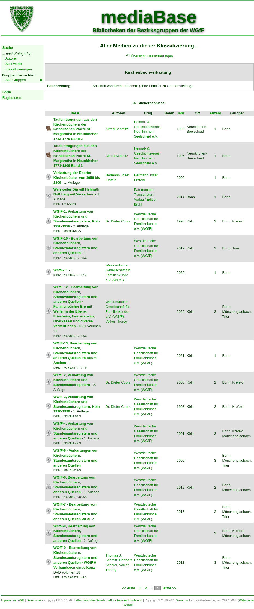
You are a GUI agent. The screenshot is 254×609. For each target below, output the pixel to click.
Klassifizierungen (18, 69)
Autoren (11, 58)
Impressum (8, 600)
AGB (21, 600)
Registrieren (11, 98)
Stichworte (13, 64)
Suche (7, 48)
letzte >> (169, 588)
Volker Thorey (116, 321)
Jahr (180, 113)
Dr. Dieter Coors (118, 221)
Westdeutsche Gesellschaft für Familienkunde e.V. (109, 600)
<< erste (128, 588)
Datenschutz (35, 600)
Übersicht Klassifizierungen (152, 56)
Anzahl (215, 113)
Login (6, 92)
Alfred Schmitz (117, 129)
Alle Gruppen (15, 80)
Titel (74, 113)
